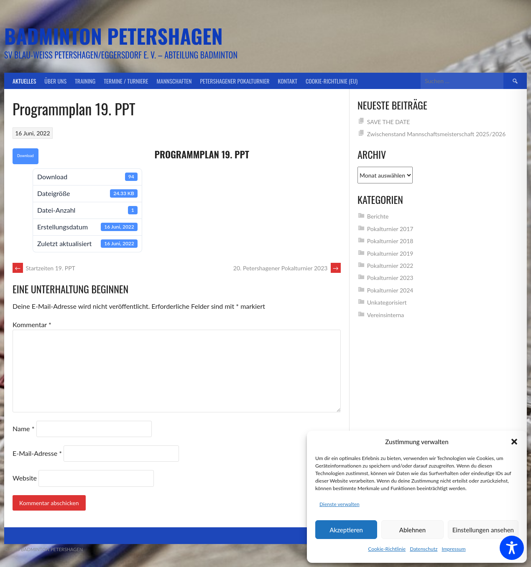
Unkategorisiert (387, 302)
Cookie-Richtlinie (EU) (331, 80)
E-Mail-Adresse (37, 453)
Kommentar (32, 324)
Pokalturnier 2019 (390, 253)
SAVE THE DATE (388, 121)
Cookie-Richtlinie (387, 549)
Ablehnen (412, 530)
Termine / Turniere (126, 80)
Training (85, 80)
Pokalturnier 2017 (390, 228)
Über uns (55, 80)
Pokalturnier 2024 (390, 290)
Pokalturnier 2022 (390, 265)
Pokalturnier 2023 (390, 277)
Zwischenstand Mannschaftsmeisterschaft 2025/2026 (436, 133)
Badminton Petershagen (113, 36)
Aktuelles (24, 80)
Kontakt (287, 80)
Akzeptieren (346, 530)
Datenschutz (423, 549)
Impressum (453, 549)
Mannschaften (174, 80)
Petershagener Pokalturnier (234, 80)
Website (25, 478)
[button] (514, 441)
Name (23, 428)
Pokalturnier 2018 (390, 240)
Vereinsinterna (385, 314)
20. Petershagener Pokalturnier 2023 (287, 268)
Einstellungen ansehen (483, 530)
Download (25, 155)
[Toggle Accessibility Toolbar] (512, 548)
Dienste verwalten (339, 504)
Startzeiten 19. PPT (44, 268)
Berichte (378, 216)
